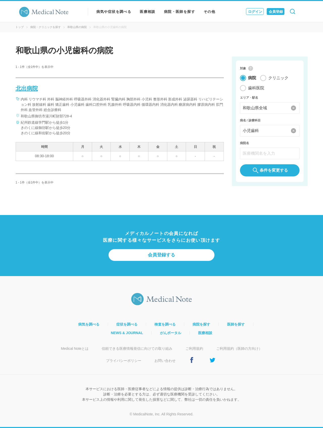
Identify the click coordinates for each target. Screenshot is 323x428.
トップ (19, 27)
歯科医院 (256, 88)
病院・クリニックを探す (45, 27)
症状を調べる (127, 324)
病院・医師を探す (179, 12)
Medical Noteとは (75, 348)
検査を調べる (165, 324)
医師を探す (236, 324)
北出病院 (27, 88)
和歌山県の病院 (77, 27)
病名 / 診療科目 (250, 120)
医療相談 (147, 12)
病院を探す (201, 324)
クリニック (278, 78)
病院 (252, 78)
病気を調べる (88, 324)
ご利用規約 (194, 348)
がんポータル (170, 333)
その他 (209, 12)
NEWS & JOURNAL (127, 333)
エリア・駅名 (249, 97)
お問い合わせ (165, 361)
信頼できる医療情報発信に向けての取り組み (137, 348)
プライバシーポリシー (123, 361)
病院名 (244, 143)
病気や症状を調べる (113, 12)
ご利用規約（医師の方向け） (239, 348)
